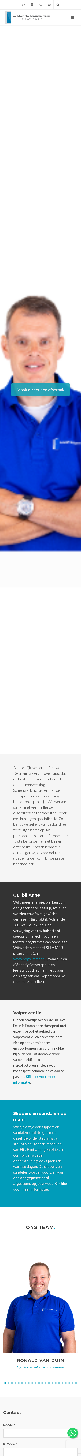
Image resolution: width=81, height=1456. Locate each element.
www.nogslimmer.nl (29, 959)
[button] (5, 1383)
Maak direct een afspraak (40, 389)
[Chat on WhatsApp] (23, 4)
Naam (9, 1424)
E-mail (10, 1443)
